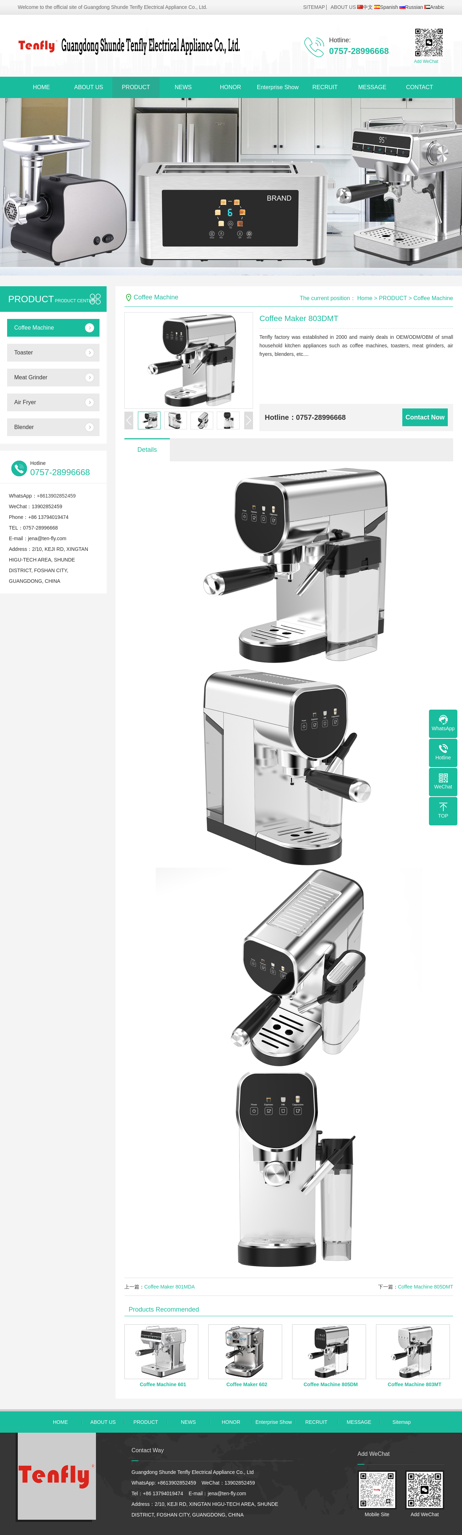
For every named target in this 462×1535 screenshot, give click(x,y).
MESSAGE (372, 87)
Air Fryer (25, 402)
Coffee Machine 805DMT (425, 1287)
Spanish (386, 7)
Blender (24, 427)
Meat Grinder (30, 377)
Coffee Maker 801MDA (169, 1287)
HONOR (230, 87)
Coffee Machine (34, 328)
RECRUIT (325, 87)
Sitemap (401, 1422)
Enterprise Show (278, 87)
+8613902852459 (56, 496)
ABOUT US (343, 7)
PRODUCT (136, 87)
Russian (411, 7)
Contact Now (425, 417)
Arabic (434, 7)
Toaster (23, 352)
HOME (41, 87)
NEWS (183, 87)
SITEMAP (314, 7)
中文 (365, 7)
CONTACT (419, 87)
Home (364, 298)
